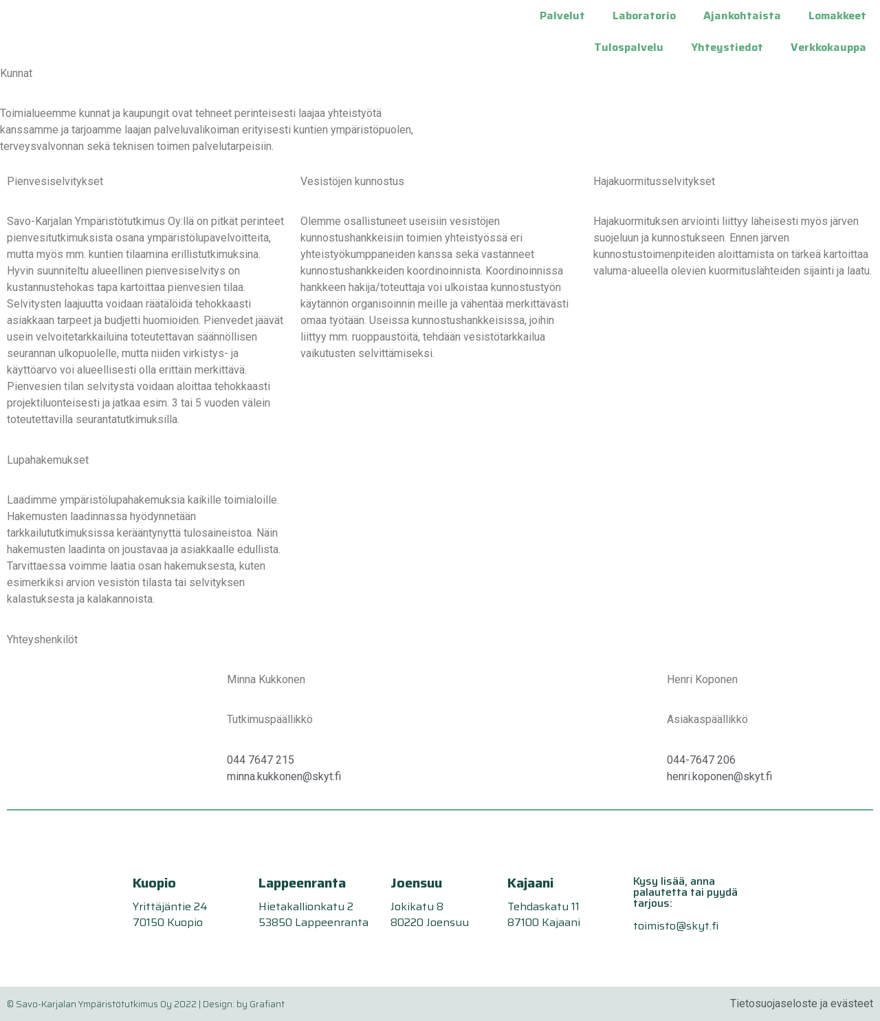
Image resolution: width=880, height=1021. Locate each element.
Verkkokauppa (828, 47)
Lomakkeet (837, 15)
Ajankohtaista (742, 15)
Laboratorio (644, 15)
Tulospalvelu (628, 47)
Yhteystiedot (727, 47)
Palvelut (562, 15)
